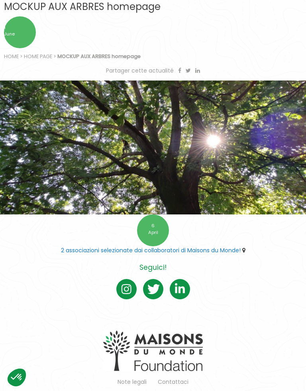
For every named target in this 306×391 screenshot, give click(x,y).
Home (11, 56)
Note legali (132, 382)
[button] (16, 377)
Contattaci (173, 382)
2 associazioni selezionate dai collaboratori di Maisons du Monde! (151, 250)
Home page (38, 56)
